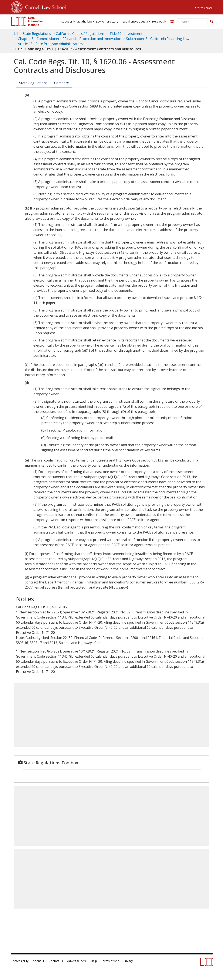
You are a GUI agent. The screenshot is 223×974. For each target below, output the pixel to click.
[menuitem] (67, 21)
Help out (157, 21)
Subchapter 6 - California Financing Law (157, 38)
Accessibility (20, 961)
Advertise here (77, 961)
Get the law (84, 21)
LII (16, 33)
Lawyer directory (107, 21)
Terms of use (110, 961)
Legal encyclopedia (135, 21)
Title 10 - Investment (125, 33)
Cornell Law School (44, 6)
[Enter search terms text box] (193, 21)
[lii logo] (27, 21)
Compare (61, 83)
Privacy (128, 961)
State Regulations (37, 33)
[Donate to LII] (172, 21)
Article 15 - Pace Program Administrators (50, 43)
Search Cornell (204, 8)
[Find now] (211, 21)
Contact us (56, 961)
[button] (211, 21)
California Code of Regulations (80, 33)
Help (94, 961)
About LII (66, 21)
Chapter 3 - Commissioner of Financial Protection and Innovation (69, 38)
